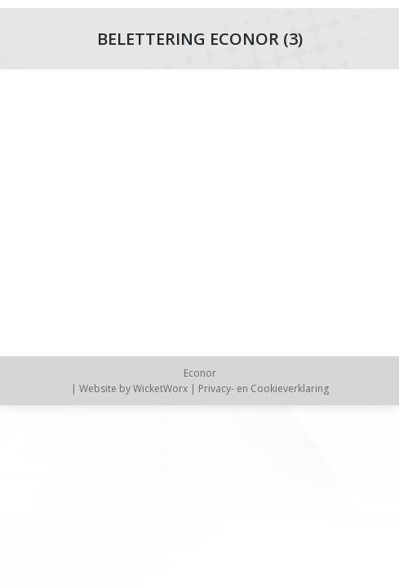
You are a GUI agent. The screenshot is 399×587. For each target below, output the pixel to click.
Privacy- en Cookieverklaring (263, 388)
